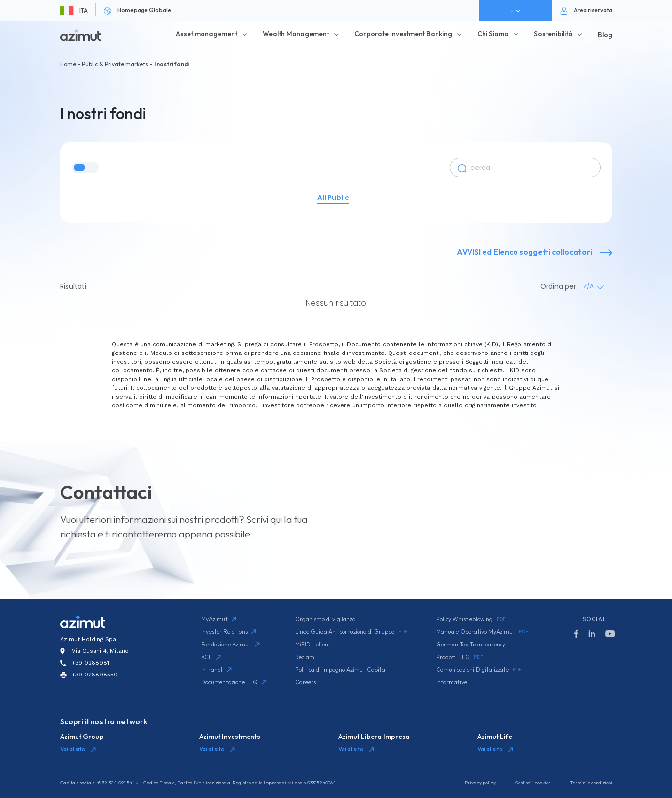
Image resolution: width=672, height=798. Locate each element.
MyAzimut (218, 619)
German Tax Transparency (470, 644)
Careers (305, 682)
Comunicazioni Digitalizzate (479, 670)
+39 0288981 (90, 663)
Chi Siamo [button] (493, 34)
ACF (211, 656)
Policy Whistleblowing (471, 619)
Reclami (305, 656)
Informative (451, 682)
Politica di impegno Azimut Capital (341, 669)
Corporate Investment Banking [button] (403, 34)
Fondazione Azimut (230, 644)
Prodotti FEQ (459, 657)
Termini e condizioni (591, 783)
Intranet (216, 669)
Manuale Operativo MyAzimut (482, 632)
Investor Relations (228, 631)
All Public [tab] (333, 197)
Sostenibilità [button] (553, 34)
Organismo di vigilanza (325, 619)
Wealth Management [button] (296, 34)
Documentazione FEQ (233, 682)
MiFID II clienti (313, 644)
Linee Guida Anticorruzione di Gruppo (351, 632)
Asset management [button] (206, 34)
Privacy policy (480, 783)
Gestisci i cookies (532, 783)
